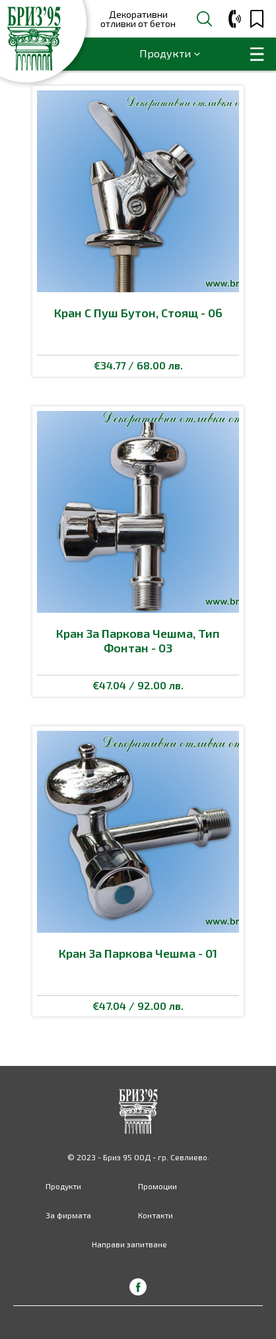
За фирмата (68, 1215)
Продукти (165, 53)
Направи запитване (129, 1244)
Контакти (155, 1215)
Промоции (157, 1186)
